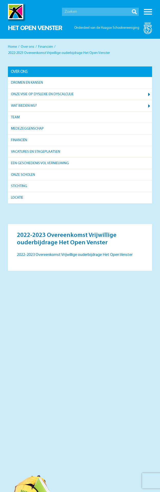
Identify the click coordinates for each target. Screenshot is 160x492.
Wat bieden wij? (24, 106)
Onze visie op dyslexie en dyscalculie (42, 94)
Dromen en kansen (27, 83)
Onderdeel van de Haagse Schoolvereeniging (106, 28)
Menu (148, 12)
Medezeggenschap (27, 129)
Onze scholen (23, 175)
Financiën (45, 47)
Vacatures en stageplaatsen (35, 152)
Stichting (19, 186)
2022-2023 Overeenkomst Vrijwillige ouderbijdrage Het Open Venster (75, 255)
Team (15, 117)
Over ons (27, 47)
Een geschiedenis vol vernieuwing (40, 163)
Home (12, 47)
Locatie (17, 198)
